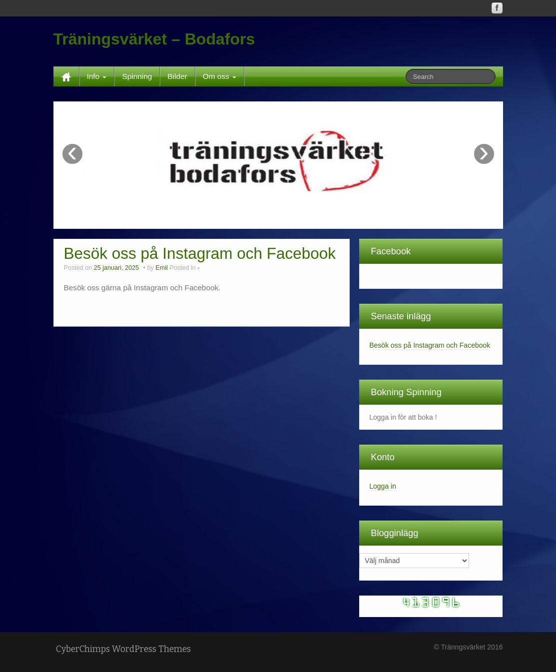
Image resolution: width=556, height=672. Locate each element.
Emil (161, 267)
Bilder (177, 76)
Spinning (137, 76)
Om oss (219, 76)
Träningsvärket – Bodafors (154, 39)
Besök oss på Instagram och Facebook (200, 253)
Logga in (382, 486)
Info (97, 76)
